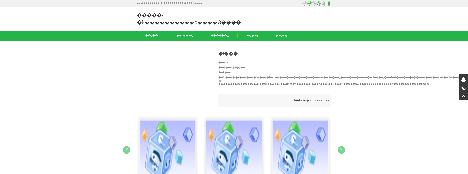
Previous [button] (126, 150)
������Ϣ (220, 35)
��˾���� (185, 35)
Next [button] (341, 150)
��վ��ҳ (152, 35)
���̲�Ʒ (252, 35)
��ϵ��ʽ (282, 35)
